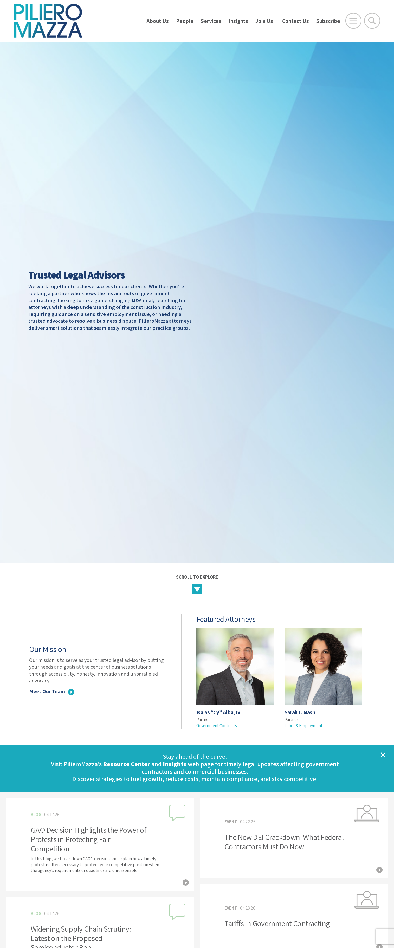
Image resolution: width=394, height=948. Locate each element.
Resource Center (126, 764)
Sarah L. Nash (300, 712)
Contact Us (295, 20)
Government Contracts (216, 725)
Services (211, 20)
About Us (157, 20)
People (184, 20)
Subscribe (328, 20)
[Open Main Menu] (353, 21)
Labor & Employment (303, 725)
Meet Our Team (51, 691)
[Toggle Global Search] (372, 21)
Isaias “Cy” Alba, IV (218, 712)
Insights (238, 20)
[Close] (383, 754)
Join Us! (265, 20)
